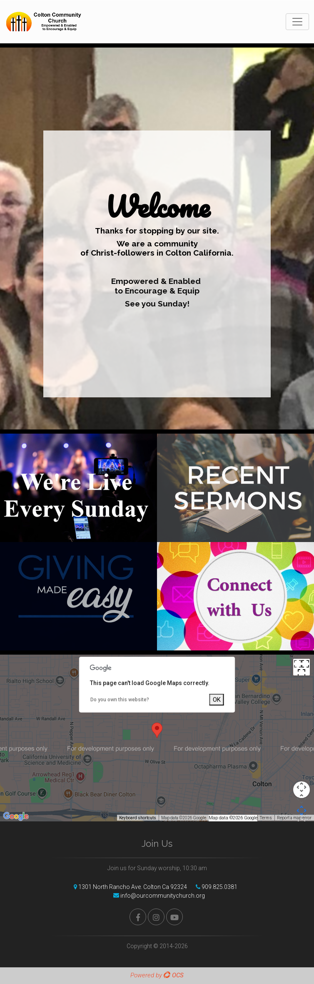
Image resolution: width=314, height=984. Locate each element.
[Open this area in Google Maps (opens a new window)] (16, 816)
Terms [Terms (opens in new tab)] (266, 818)
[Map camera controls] (301, 789)
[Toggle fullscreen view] (301, 667)
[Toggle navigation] (297, 21)
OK (217, 699)
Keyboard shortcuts (137, 818)
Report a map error (294, 818)
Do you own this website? (119, 700)
